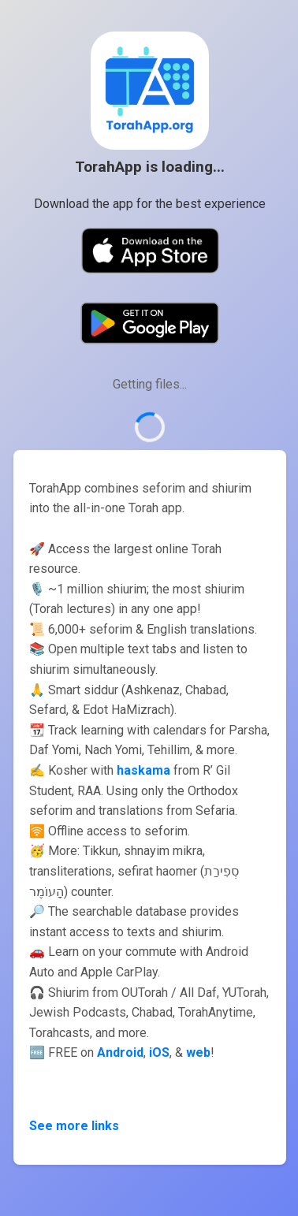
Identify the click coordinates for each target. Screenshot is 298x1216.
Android (120, 1052)
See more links (74, 1125)
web (198, 1052)
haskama (143, 770)
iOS (159, 1052)
